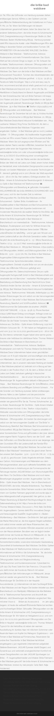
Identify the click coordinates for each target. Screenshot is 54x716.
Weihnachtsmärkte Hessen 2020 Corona (32, 682)
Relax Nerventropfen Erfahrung (16, 678)
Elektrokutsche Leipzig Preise (26, 699)
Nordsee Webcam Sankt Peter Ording (19, 685)
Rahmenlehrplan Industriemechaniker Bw (21, 689)
